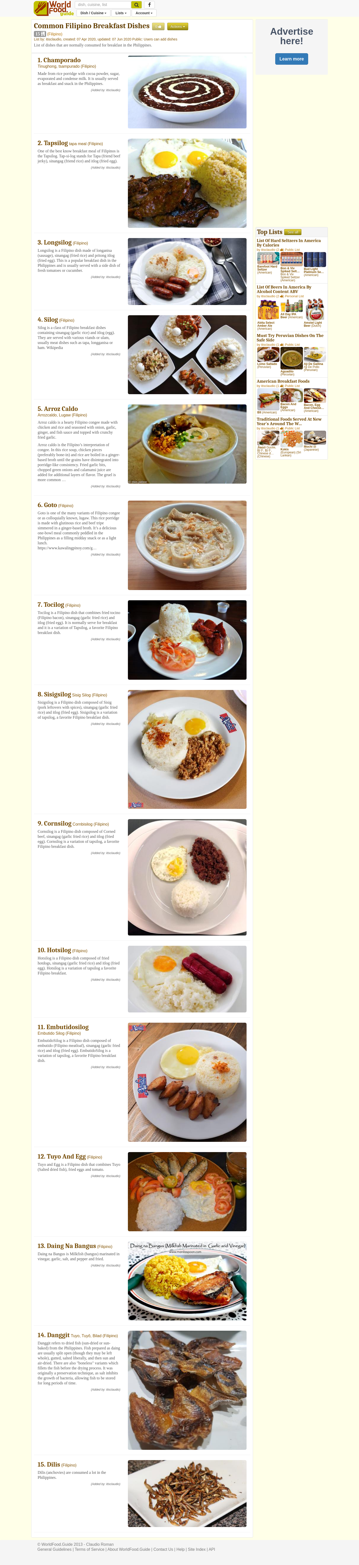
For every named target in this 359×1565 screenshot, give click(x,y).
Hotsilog (59, 950)
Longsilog (58, 242)
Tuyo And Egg (66, 1156)
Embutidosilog (68, 1027)
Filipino (54, 34)
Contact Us (163, 1549)
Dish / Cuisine (93, 13)
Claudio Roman (100, 1544)
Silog (51, 319)
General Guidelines (54, 1549)
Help (181, 1549)
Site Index (197, 1549)
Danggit (58, 1335)
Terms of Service (89, 1549)
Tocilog (54, 605)
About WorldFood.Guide (128, 1549)
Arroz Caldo (61, 409)
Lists (121, 13)
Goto (50, 505)
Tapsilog (56, 143)
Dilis (53, 1464)
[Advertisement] (292, 152)
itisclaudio (53, 39)
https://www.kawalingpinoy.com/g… (67, 548)
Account (144, 13)
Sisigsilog (57, 694)
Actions (178, 26)
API (212, 1549)
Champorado (62, 60)
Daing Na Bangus (71, 1246)
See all (292, 232)
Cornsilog (58, 823)
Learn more (291, 58)
